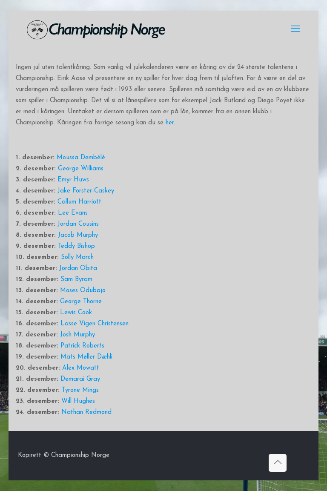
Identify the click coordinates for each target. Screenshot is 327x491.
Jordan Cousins (78, 224)
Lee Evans (73, 213)
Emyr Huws (73, 180)
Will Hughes (78, 401)
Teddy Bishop (76, 246)
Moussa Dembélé (81, 158)
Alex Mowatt (80, 368)
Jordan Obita (78, 268)
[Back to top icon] (278, 463)
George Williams (80, 169)
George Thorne (81, 302)
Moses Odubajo (83, 290)
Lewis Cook (76, 313)
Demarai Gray (80, 379)
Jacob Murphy (78, 235)
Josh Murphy (77, 335)
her (170, 123)
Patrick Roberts (82, 346)
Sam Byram (76, 279)
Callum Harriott (79, 202)
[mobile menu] (295, 30)
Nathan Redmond (86, 412)
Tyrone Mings (80, 390)
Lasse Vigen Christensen (94, 324)
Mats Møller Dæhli (86, 357)
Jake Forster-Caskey (85, 191)
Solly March (77, 257)
